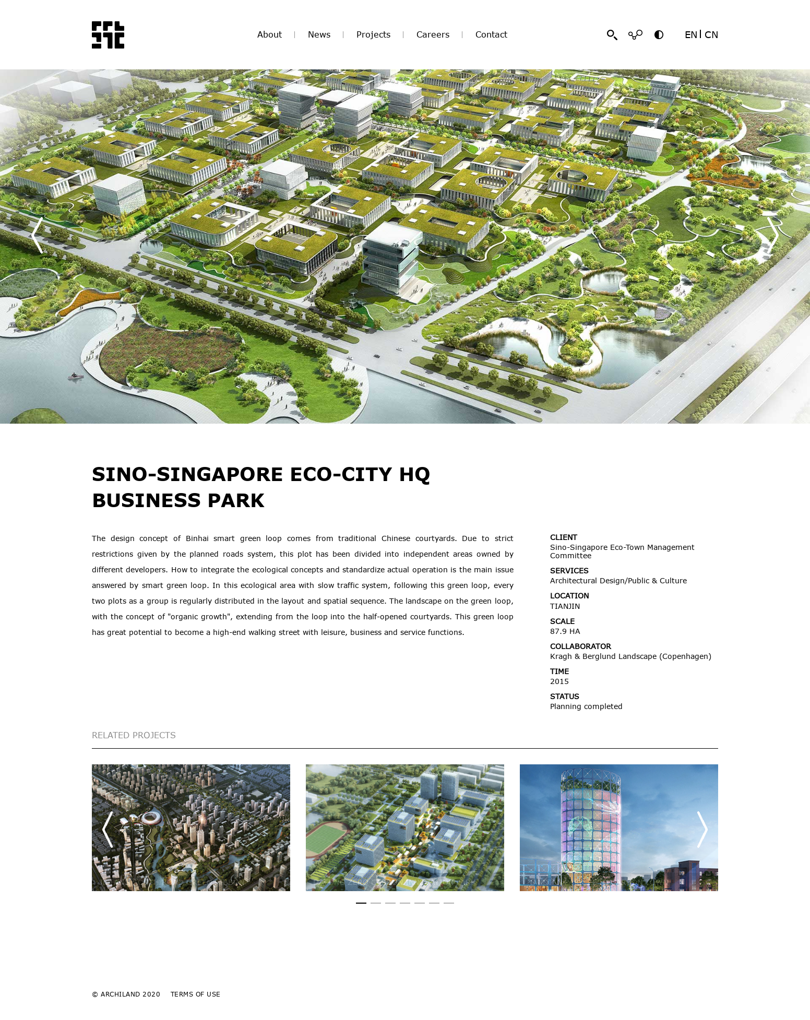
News (319, 34)
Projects (373, 34)
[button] (773, 235)
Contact (491, 34)
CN (711, 34)
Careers (432, 34)
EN (691, 34)
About (269, 34)
